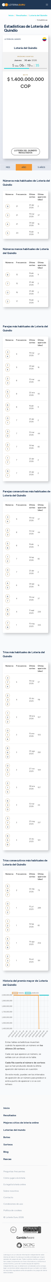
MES (8, 167)
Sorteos (8, 1144)
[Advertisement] (25, 116)
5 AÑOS (41, 167)
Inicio (11, 15)
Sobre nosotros (11, 1191)
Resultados (21, 15)
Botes (6, 1137)
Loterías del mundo (14, 1129)
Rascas (7, 1159)
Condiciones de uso (13, 1204)
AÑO (24, 167)
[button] (47, 4)
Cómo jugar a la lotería (14, 1178)
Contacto (8, 1197)
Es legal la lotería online (14, 1184)
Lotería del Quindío (38, 15)
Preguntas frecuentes (14, 1171)
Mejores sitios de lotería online (21, 1122)
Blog (5, 1151)
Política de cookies (12, 1210)
